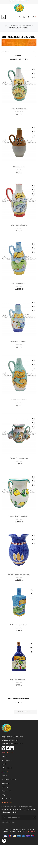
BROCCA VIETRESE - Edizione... (19, 574)
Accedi (4, 756)
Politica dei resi (7, 768)
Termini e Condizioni (9, 779)
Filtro (18, 55)
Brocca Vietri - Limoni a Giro (19, 516)
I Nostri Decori (6, 791)
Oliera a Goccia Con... (19, 109)
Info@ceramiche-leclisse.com (12, 737)
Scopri (27, 1)
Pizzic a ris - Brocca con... (19, 458)
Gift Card (5, 787)
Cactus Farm (30, 832)
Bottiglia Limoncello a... (19, 625)
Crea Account (7, 760)
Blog (3, 795)
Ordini (4, 764)
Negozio (4, 776)
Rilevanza (18, 51)
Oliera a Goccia (19, 167)
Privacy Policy (6, 799)
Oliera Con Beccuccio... (19, 342)
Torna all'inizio (25, 712)
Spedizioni (5, 783)
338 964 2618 (13, 740)
